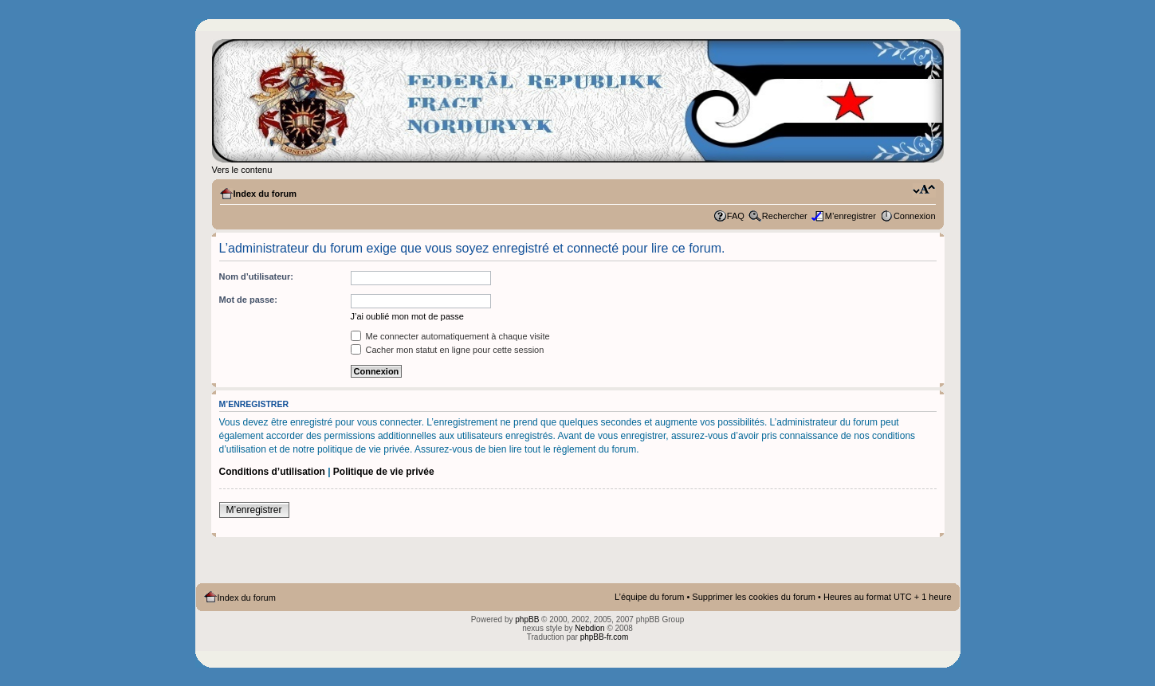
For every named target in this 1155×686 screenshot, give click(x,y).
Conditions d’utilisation (272, 471)
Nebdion (589, 628)
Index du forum (265, 193)
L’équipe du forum (649, 597)
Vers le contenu (242, 169)
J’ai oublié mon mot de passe (407, 316)
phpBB (527, 619)
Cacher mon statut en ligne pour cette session (447, 350)
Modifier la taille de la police (924, 190)
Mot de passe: (248, 299)
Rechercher (784, 216)
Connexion (915, 216)
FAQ (735, 216)
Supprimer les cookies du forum (753, 597)
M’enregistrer (850, 216)
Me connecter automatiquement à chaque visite (450, 336)
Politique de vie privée (383, 471)
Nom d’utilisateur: (256, 276)
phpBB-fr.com (604, 637)
